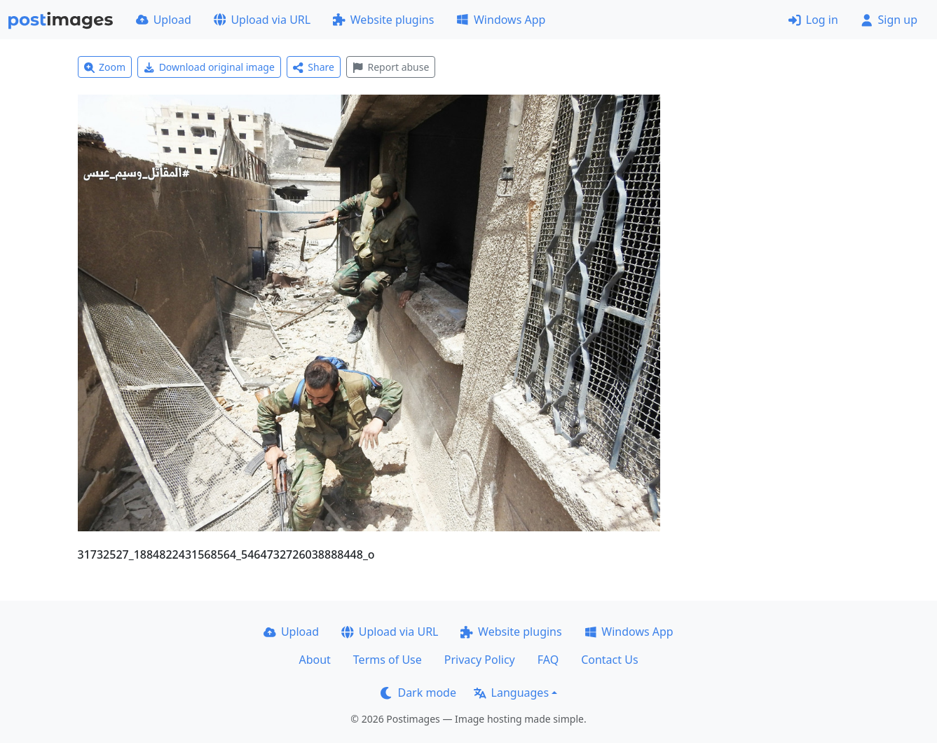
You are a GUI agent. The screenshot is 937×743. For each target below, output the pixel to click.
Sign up (889, 19)
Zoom (105, 67)
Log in (813, 19)
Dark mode (418, 692)
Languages (511, 692)
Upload (163, 19)
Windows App (500, 19)
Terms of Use (387, 659)
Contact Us (609, 659)
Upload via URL (262, 19)
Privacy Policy (479, 659)
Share (313, 67)
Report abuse (391, 67)
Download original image (209, 67)
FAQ (548, 659)
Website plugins (383, 19)
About (314, 659)
